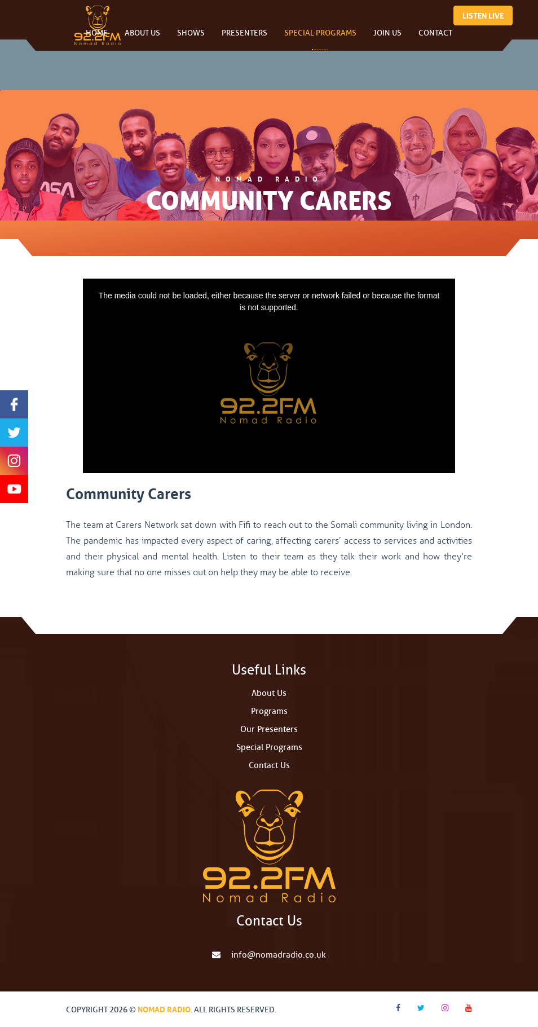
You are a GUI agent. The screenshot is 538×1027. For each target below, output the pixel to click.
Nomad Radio (164, 1008)
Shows (191, 39)
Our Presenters (269, 729)
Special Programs (320, 39)
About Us (142, 39)
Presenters (244, 39)
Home (97, 39)
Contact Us (269, 765)
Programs (269, 711)
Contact (435, 39)
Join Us (387, 39)
